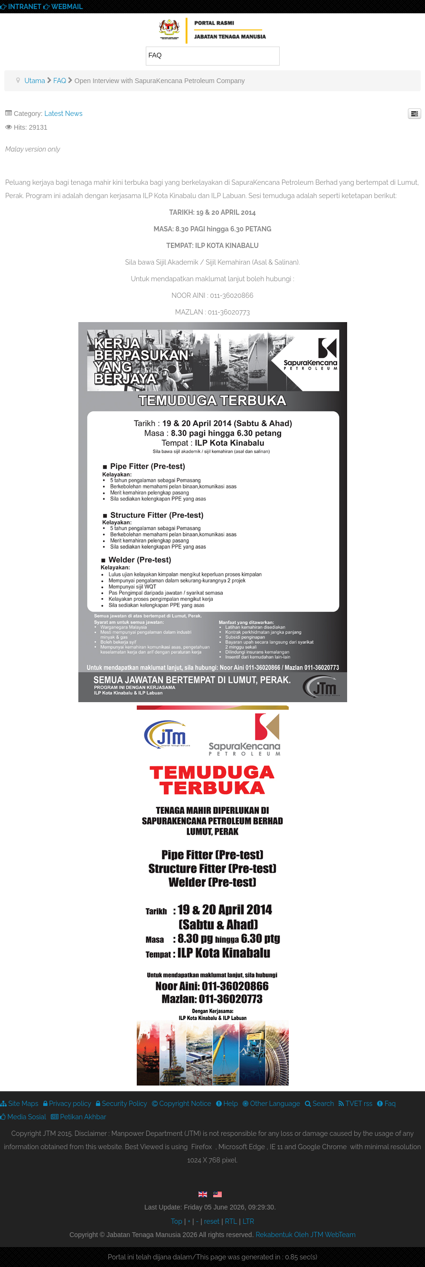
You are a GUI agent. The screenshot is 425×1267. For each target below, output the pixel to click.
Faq (386, 1103)
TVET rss (355, 1103)
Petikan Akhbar (78, 1117)
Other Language (271, 1103)
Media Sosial (23, 1117)
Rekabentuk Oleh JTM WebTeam (305, 1234)
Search (319, 1103)
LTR (248, 1221)
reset (212, 1221)
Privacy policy (67, 1103)
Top (176, 1221)
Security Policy (121, 1103)
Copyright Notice (181, 1103)
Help (227, 1103)
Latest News (63, 113)
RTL (231, 1221)
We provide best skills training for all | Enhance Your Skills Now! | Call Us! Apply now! (212, 32)
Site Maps (19, 1103)
